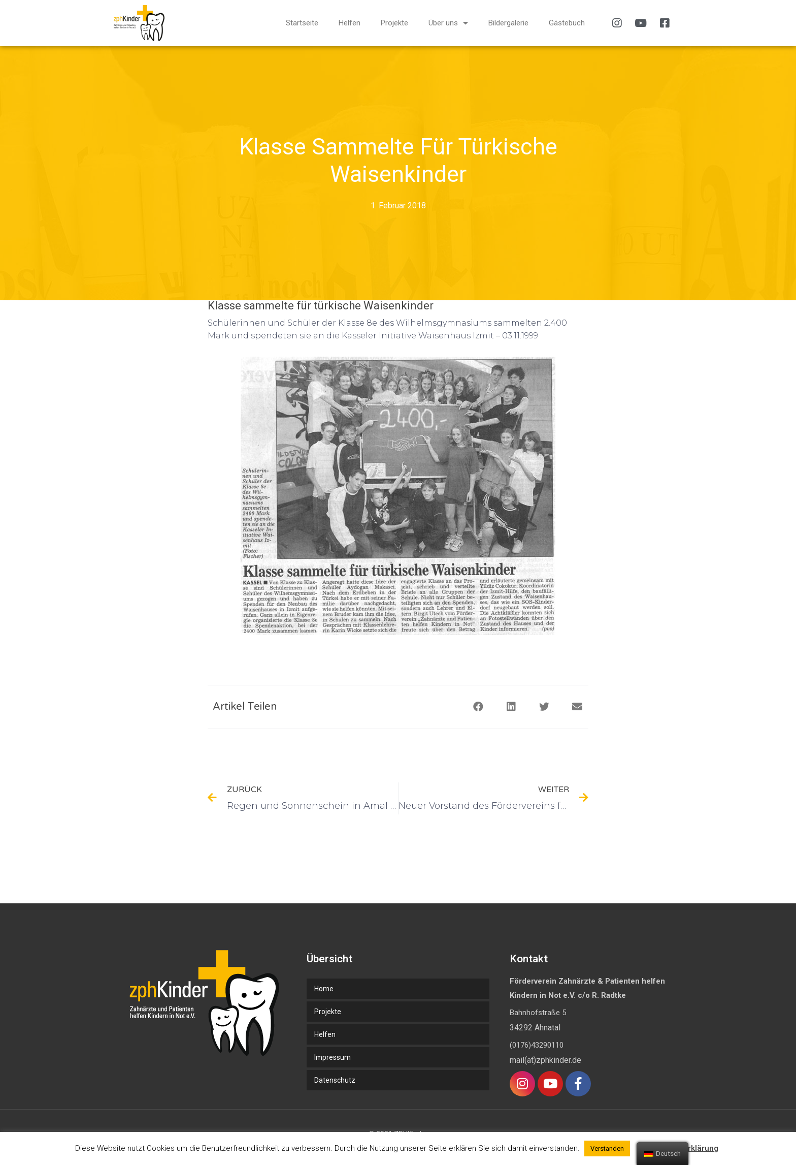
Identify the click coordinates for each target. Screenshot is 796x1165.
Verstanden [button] (607, 1148)
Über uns (448, 23)
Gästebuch (567, 22)
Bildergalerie (508, 22)
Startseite (302, 22)
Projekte (394, 22)
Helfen (349, 22)
